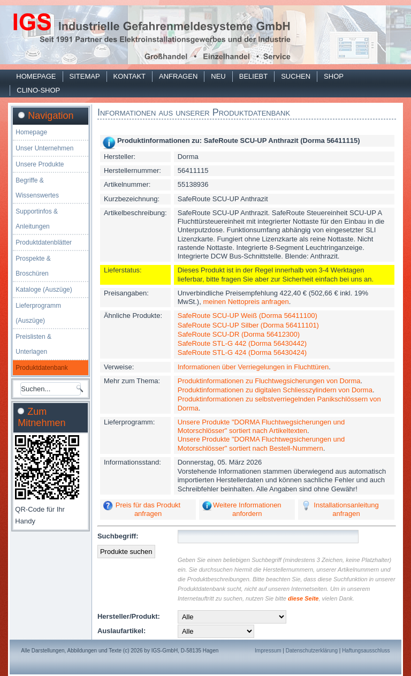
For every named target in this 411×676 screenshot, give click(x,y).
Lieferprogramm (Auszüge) (38, 313)
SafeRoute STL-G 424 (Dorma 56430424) (242, 352)
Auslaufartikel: (121, 631)
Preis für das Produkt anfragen (148, 509)
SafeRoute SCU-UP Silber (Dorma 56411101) (248, 325)
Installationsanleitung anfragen (346, 509)
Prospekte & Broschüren (33, 266)
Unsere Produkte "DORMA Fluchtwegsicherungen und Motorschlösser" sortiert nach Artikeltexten (261, 426)
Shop (334, 76)
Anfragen (178, 76)
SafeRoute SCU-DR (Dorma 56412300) (239, 334)
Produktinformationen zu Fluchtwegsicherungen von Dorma (269, 381)
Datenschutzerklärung (312, 651)
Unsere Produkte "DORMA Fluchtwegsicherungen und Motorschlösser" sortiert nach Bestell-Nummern (261, 443)
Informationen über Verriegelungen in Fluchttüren (253, 367)
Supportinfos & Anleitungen (37, 219)
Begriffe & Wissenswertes (37, 188)
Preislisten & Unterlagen (33, 344)
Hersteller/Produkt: (128, 616)
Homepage (36, 76)
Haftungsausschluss (366, 651)
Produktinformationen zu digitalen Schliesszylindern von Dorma (275, 390)
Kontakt (129, 76)
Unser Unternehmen (44, 148)
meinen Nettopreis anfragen (245, 302)
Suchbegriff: (118, 536)
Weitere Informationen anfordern (247, 509)
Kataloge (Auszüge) (44, 289)
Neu (218, 76)
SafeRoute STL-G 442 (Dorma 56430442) (242, 343)
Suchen (295, 76)
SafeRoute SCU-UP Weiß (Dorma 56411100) (247, 316)
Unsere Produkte (40, 164)
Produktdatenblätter (44, 242)
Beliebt (253, 76)
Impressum (268, 651)
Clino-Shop (38, 90)
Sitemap (85, 76)
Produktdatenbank (41, 367)
